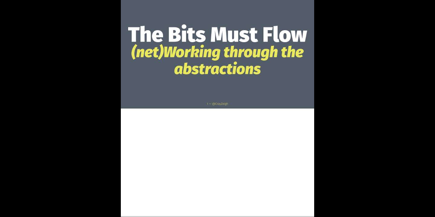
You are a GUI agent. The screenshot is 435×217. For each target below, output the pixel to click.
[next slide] (424, 203)
